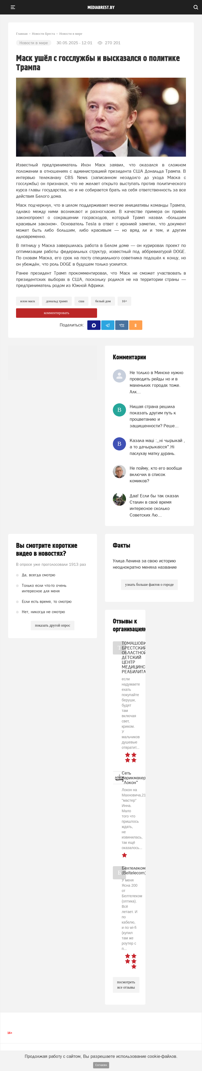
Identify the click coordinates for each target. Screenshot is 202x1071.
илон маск (27, 301)
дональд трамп (57, 301)
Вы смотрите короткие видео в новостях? (46, 550)
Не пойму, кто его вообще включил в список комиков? (156, 474)
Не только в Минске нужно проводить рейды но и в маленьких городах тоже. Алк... (156, 382)
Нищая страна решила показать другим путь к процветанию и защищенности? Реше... (154, 416)
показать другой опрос (52, 625)
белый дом (103, 301)
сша (81, 301)
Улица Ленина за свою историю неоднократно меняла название (145, 564)
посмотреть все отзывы (126, 984)
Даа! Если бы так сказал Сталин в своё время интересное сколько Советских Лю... (154, 505)
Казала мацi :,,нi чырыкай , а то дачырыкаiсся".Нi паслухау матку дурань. (157, 447)
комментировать (56, 313)
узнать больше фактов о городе (149, 585)
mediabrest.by (101, 7)
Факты (121, 545)
